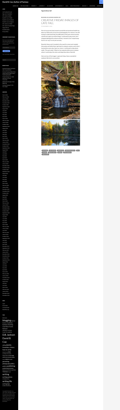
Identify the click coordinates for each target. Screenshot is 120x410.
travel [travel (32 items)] (9, 371)
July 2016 (4, 263)
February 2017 (5, 250)
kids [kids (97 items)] (9, 352)
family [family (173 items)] (9, 345)
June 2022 (4, 177)
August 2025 (5, 108)
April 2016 (4, 269)
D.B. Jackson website (6, 16)
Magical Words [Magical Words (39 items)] (5, 355)
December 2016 (5, 254)
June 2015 (4, 285)
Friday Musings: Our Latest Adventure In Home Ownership (8, 78)
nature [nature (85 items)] (7, 359)
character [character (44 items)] (4, 330)
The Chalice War (24, 5)
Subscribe (6, 51)
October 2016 (5, 258)
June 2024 (4, 132)
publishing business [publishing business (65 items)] (8, 368)
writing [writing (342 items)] (5, 374)
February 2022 (5, 185)
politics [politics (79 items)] (12, 363)
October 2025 (5, 104)
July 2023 (4, 152)
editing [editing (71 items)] (4, 345)
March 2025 (5, 118)
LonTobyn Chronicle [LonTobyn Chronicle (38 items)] (6, 353)
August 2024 (5, 128)
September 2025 (6, 106)
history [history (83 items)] (12, 347)
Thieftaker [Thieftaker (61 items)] (5, 371)
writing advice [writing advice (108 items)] (7, 377)
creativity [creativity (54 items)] (9, 332)
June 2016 (4, 265)
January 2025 (5, 122)
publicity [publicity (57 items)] (4, 366)
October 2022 (5, 169)
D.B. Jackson (50, 5)
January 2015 (5, 291)
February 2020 (5, 226)
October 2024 (5, 124)
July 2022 (4, 175)
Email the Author (6, 29)
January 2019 (5, 234)
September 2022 (6, 171)
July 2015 (4, 283)
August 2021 (5, 195)
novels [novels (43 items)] (10, 359)
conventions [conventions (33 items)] (9, 330)
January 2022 (5, 187)
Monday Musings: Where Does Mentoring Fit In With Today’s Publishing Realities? (9, 73)
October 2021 (5, 193)
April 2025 (4, 116)
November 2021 (5, 191)
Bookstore (92, 5)
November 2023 (5, 144)
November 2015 (5, 277)
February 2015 (5, 289)
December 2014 (5, 293)
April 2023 (4, 157)
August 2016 (5, 262)
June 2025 (4, 112)
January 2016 (5, 275)
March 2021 (5, 201)
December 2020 (5, 207)
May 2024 (4, 134)
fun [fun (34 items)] (9, 347)
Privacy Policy (5, 31)
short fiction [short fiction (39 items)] (8, 370)
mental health (52, 152)
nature (60, 152)
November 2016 (5, 256)
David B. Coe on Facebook (8, 19)
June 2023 (4, 154)
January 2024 (5, 142)
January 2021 (5, 205)
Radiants (33, 5)
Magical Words (5, 27)
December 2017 (5, 246)
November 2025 (5, 102)
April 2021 (4, 199)
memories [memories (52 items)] (5, 357)
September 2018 (6, 238)
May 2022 (4, 179)
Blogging (43, 17)
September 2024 (6, 126)
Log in (3, 303)
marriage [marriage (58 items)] (11, 355)
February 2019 (5, 232)
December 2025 (5, 100)
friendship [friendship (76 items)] (5, 347)
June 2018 (4, 242)
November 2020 (5, 209)
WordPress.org (5, 309)
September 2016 (6, 260)
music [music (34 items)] (3, 359)
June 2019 (4, 230)
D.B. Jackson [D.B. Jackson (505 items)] (8, 334)
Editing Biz (99, 5)
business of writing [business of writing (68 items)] (7, 324)
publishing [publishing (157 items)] (11, 366)
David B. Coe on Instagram (8, 21)
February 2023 (5, 161)
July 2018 (4, 240)
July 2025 (4, 110)
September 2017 (6, 248)
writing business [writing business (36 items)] (5, 378)
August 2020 (5, 214)
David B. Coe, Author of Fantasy (15, 2)
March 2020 (5, 224)
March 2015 (5, 287)
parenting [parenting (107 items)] (5, 361)
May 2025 (4, 114)
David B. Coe (15, 5)
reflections (45, 154)
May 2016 (4, 267)
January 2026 (5, 99)
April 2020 (4, 222)
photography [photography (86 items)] (6, 363)
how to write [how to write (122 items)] (6, 350)
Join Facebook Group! (7, 12)
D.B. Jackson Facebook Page (8, 25)
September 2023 (6, 148)
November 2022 (5, 167)
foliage (44, 152)
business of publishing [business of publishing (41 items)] (7, 322)
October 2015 (5, 279)
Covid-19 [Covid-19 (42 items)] (4, 332)
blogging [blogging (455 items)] (6, 320)
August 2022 (5, 173)
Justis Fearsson (58, 5)
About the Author (74, 5)
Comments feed (5, 307)
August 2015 (5, 281)
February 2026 (5, 97)
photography (67, 152)
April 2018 (4, 244)
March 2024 (5, 138)
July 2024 (4, 130)
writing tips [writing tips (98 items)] (6, 384)
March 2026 (5, 95)
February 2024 (5, 140)
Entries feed (5, 305)
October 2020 (5, 210)
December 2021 (5, 189)
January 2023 (5, 163)
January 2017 (5, 252)
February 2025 (5, 120)
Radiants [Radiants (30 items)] (4, 369)
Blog (67, 5)
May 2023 (4, 155)
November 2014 (5, 295)
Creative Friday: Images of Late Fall (60, 21)
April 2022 (4, 181)
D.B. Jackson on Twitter (7, 23)
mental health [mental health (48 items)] (11, 357)
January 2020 (5, 228)
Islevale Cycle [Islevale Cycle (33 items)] (5, 352)
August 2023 (5, 150)
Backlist (84, 5)
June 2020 (4, 218)
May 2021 (4, 197)
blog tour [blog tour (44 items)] (13, 320)
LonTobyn (41, 5)
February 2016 (5, 273)
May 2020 (4, 220)
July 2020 (4, 216)
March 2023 (5, 159)
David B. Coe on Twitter (7, 17)
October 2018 (5, 236)
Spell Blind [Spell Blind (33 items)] (14, 369)
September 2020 (6, 212)
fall (78, 150)
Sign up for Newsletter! (7, 14)
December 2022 (5, 165)
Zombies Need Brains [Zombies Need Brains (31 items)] (6, 385)
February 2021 (5, 203)
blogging (45, 150)
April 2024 (4, 136)
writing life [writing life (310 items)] (7, 381)
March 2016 (5, 271)
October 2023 (5, 146)
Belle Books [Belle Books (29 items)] (4, 317)
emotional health (70, 150)
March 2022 (5, 183)
